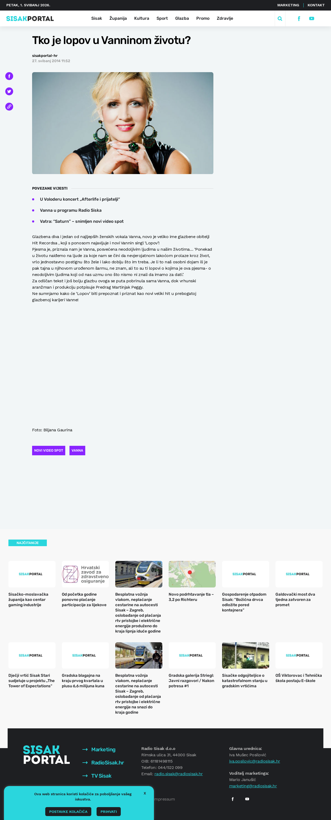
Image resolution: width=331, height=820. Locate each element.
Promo (202, 18)
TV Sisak (97, 776)
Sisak (96, 18)
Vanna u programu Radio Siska (71, 210)
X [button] (145, 793)
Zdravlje (225, 18)
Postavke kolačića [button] (68, 811)
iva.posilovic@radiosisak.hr (254, 761)
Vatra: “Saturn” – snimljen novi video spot (82, 221)
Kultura (141, 18)
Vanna (77, 450)
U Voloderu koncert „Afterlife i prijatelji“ (80, 199)
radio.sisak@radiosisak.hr (178, 773)
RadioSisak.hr (103, 762)
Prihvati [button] (109, 811)
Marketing (288, 5)
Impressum (164, 799)
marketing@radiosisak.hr (253, 785)
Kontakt (316, 5)
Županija (118, 18)
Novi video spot (48, 450)
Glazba (182, 18)
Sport (162, 18)
